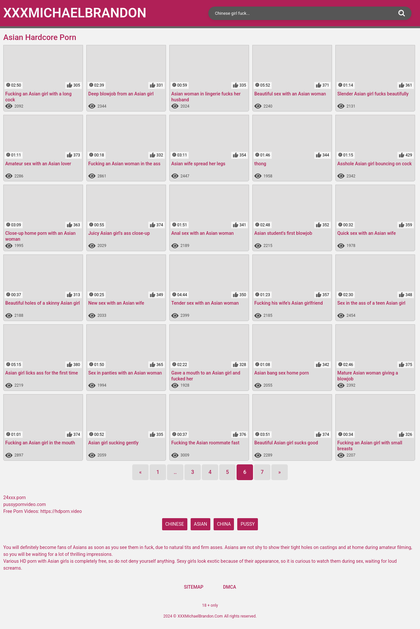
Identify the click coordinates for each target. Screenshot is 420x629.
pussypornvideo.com (24, 504)
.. (175, 472)
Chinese (174, 524)
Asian (200, 524)
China (224, 524)
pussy (248, 524)
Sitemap (193, 587)
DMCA (229, 587)
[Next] (279, 472)
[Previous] (140, 472)
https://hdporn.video (61, 511)
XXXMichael (74, 13)
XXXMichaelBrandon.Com (200, 616)
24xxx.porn (14, 497)
